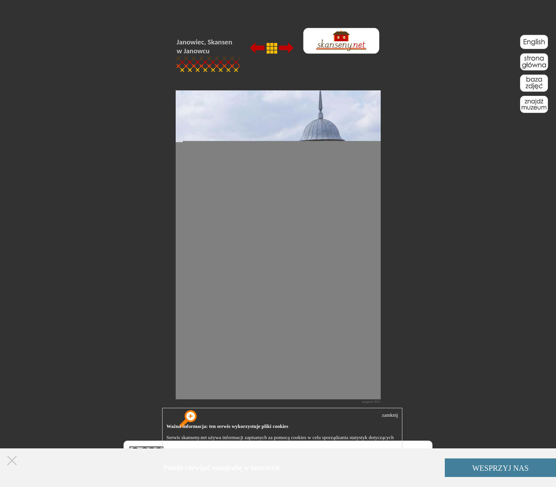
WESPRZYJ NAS (500, 468)
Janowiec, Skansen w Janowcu (204, 46)
